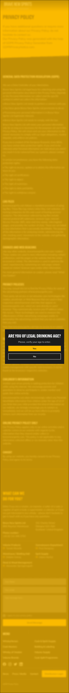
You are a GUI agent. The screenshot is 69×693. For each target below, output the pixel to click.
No (34, 356)
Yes (34, 348)
